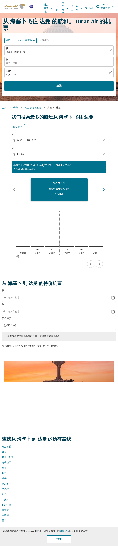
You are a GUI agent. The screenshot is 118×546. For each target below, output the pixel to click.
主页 (4, 108)
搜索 (59, 86)
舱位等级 (6, 318)
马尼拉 (5, 489)
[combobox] (59, 140)
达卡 (4, 494)
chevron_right (99, 264)
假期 (72, 8)
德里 (4, 468)
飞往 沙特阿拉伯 (32, 108)
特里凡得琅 (7, 457)
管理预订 (66, 8)
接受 (59, 539)
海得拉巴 (6, 462)
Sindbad (89, 8)
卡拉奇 (5, 499)
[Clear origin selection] (104, 140)
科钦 (4, 473)
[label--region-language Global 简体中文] (105, 7)
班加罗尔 (6, 484)
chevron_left (90, 264)
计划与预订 (49, 8)
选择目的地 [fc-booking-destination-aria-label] (11, 63)
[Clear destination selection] (104, 154)
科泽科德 (6, 505)
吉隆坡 (5, 515)
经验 (80, 8)
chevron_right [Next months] (103, 189)
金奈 (4, 452)
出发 (8, 71)
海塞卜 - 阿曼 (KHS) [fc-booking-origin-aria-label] (15, 52)
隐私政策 (64, 531)
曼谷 (4, 520)
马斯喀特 (6, 447)
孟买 (4, 478)
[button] (27, 40)
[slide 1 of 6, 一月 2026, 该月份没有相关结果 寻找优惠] (59, 189)
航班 (15, 108)
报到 (57, 8)
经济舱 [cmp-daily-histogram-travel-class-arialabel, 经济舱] (16, 127)
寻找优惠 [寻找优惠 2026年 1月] (59, 194)
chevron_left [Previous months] (14, 189)
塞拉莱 (5, 510)
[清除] (111, 50)
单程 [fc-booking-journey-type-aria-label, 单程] (8, 40)
